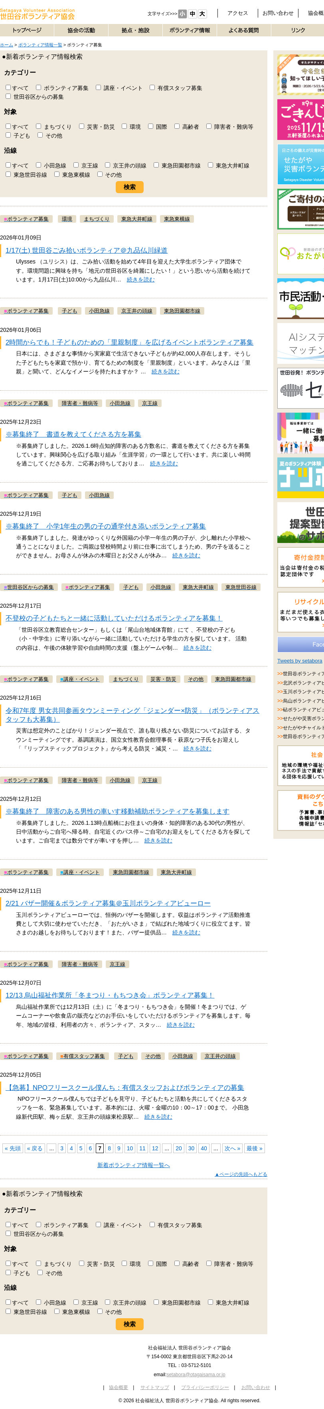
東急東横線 (72, 175)
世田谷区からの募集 (35, 97)
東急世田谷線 (26, 175)
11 (142, 1148)
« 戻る (35, 1148)
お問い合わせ (278, 13)
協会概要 (118, 1387)
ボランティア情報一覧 (40, 44)
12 (155, 1148)
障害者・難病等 (229, 127)
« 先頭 (13, 1148)
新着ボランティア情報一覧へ (133, 1165)
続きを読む (141, 279)
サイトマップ (154, 1387)
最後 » (255, 1148)
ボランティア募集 (62, 88)
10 (130, 1148)
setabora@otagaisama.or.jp (195, 1374)
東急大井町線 (228, 165)
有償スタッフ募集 (176, 88)
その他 (50, 135)
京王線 (85, 165)
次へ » (233, 1148)
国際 (157, 127)
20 (179, 1148)
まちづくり (54, 127)
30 (191, 1148)
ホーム (6, 44)
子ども (18, 135)
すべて (17, 88)
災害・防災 (97, 127)
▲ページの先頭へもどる (241, 1174)
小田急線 (51, 165)
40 (204, 1148)
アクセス (237, 13)
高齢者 (186, 127)
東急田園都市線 (177, 165)
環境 (131, 127)
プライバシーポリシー (205, 1387)
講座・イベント (119, 88)
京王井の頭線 (125, 165)
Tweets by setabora (299, 661)
